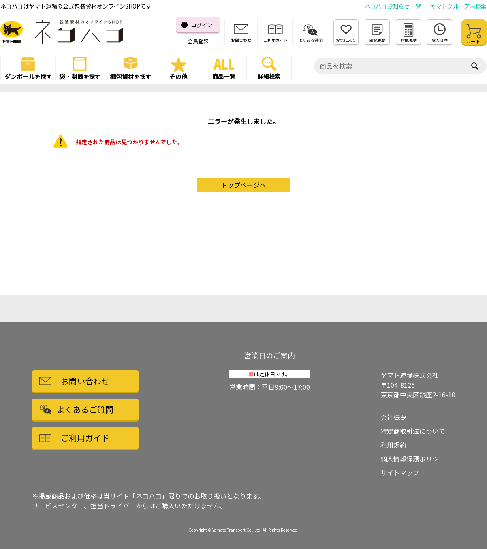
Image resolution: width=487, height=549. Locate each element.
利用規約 (393, 445)
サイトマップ (399, 472)
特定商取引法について (412, 431)
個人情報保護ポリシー (412, 458)
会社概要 (393, 417)
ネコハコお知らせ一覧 (392, 6)
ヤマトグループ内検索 (458, 6)
